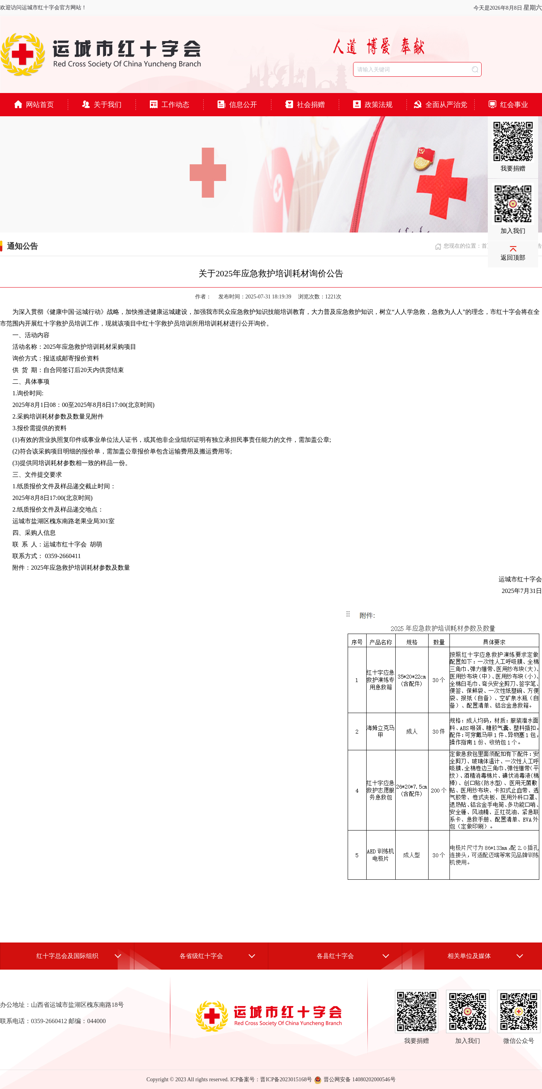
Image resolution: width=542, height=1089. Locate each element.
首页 (487, 246)
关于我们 (102, 104)
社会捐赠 (305, 104)
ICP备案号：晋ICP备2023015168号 (271, 1079)
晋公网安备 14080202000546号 (355, 1079)
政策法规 (373, 104)
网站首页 (34, 104)
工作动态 (169, 104)
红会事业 (508, 104)
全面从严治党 (440, 104)
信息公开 (237, 104)
